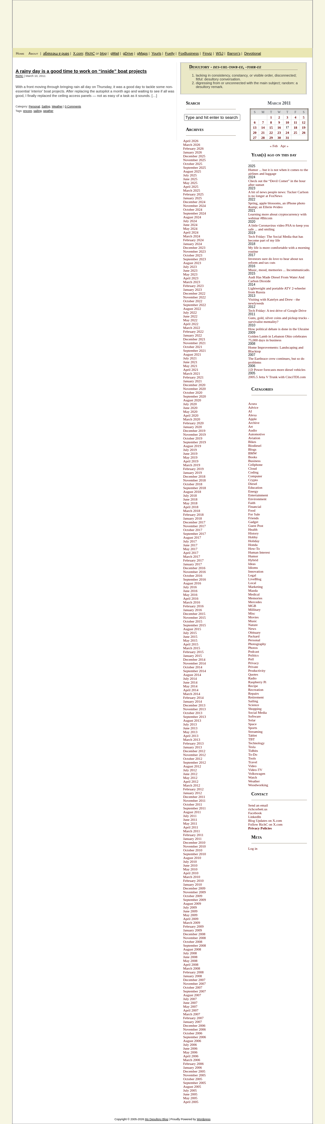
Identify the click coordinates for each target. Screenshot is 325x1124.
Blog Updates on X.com (265, 820)
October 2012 (192, 758)
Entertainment (258, 495)
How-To (254, 548)
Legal (252, 575)
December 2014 (194, 659)
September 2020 (194, 396)
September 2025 (194, 167)
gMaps (142, 53)
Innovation (255, 571)
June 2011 (190, 819)
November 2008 (194, 938)
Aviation (254, 438)
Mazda (253, 590)
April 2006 (190, 1056)
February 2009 (193, 926)
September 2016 (194, 579)
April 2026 (190, 141)
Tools (252, 758)
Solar (251, 720)
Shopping (255, 709)
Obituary (254, 632)
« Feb (274, 146)
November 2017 (194, 526)
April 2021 (190, 369)
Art (250, 426)
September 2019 (194, 442)
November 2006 (194, 1029)
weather (48, 110)
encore (27, 110)
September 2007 (194, 991)
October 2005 (192, 1079)
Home (20, 53)
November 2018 (194, 480)
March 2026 (191, 144)
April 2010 (190, 873)
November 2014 (194, 663)
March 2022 (191, 328)
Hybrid (253, 560)
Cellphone (255, 465)
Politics (253, 655)
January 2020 (192, 427)
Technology (256, 743)
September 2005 (194, 1083)
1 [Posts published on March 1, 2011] (271, 117)
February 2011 (193, 835)
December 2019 (194, 431)
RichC (90, 53)
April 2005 (190, 1102)
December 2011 (194, 797)
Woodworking (258, 785)
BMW (252, 453)
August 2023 (192, 263)
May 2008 (190, 961)
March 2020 (191, 419)
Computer (255, 476)
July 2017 (190, 541)
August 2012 (192, 766)
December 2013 (194, 705)
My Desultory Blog (251, 21)
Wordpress (203, 1119)
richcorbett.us (257, 809)
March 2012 (191, 785)
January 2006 (192, 1067)
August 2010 (192, 858)
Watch (252, 777)
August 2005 (192, 1086)
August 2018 (192, 492)
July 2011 (190, 816)
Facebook (255, 813)
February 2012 (193, 789)
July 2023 (190, 267)
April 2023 (190, 278)
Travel (252, 762)
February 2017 (193, 560)
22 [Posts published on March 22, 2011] (271, 132)
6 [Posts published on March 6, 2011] (255, 122)
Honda (252, 545)
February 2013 (193, 743)
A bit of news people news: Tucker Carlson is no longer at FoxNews (278, 194)
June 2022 (190, 316)
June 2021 (190, 362)
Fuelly (170, 53)
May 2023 (190, 274)
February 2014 (193, 697)
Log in (252, 848)
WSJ (219, 53)
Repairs (253, 693)
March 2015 (191, 648)
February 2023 (193, 286)
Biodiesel (255, 445)
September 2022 (194, 305)
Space (252, 724)
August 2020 (192, 400)
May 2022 (190, 320)
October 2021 (192, 347)
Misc (251, 613)
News (252, 628)
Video (252, 766)
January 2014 (192, 701)
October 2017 (192, 530)
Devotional (252, 53)
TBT (251, 739)
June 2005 (190, 1094)
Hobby (253, 537)
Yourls (156, 53)
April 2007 (190, 1010)
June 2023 (190, 270)
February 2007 (193, 1018)
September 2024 (194, 213)
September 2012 (194, 762)
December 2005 (194, 1071)
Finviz (207, 53)
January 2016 (192, 610)
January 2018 (192, 518)
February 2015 (193, 652)
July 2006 (190, 1044)
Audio (252, 430)
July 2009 (190, 907)
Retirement (256, 697)
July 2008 (190, 953)
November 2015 (194, 617)
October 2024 (192, 209)
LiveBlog (255, 579)
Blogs (252, 449)
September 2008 (194, 945)
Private (253, 667)
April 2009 (190, 919)
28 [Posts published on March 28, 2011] (263, 138)
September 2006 (194, 1037)
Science (253, 705)
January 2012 (192, 793)
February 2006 (193, 1064)
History (253, 533)
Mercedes (255, 602)
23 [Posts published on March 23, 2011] (279, 132)
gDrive (128, 53)
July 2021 (190, 358)
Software (254, 716)
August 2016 (192, 583)
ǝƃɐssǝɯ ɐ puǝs (56, 53)
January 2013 (192, 747)
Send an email (258, 805)
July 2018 (190, 495)
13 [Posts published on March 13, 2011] (254, 127)
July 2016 (190, 587)
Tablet (252, 735)
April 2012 (190, 781)
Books (252, 457)
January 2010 (192, 884)
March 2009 (191, 922)
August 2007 (192, 995)
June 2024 (190, 225)
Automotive (256, 434)
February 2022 (193, 331)
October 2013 (192, 713)
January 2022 (192, 335)
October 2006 (192, 1033)
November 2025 (194, 160)
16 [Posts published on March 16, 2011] (279, 127)
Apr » (284, 146)
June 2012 (190, 774)
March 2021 (191, 373)
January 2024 (192, 244)
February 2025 (193, 194)
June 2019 (190, 453)
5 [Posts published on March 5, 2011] (304, 117)
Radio (252, 678)
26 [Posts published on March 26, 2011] (303, 132)
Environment (257, 499)
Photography (257, 644)
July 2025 (190, 175)
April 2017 (190, 553)
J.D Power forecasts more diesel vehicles (276, 369)
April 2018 (190, 507)
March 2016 (191, 602)
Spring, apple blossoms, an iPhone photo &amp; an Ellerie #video (276, 205)
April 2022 (190, 324)
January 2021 (192, 381)
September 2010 (194, 854)
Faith (251, 503)
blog (103, 53)
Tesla (251, 747)
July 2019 (190, 450)
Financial (254, 506)
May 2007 (190, 1006)
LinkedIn (254, 817)
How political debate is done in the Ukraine (278, 329)
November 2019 (194, 434)
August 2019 (192, 446)
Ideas (251, 564)
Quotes (253, 674)
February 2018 (193, 514)
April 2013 (190, 736)
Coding (253, 472)
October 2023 (192, 255)
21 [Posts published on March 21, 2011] (263, 132)
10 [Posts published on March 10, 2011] (287, 122)
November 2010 (194, 846)
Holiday (253, 541)
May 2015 (190, 640)
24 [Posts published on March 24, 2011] (287, 132)
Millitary (254, 609)
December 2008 (194, 934)
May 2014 (190, 686)
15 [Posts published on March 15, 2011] (271, 127)
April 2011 (190, 827)
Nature (253, 625)
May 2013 (190, 732)
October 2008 (192, 941)
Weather (57, 106)
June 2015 (190, 636)
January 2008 (192, 976)
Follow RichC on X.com (265, 824)
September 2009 (194, 900)
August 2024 (192, 217)
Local (252, 583)
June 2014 (190, 682)
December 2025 (194, 156)
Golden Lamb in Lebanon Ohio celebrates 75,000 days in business (277, 338)
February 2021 (193, 377)
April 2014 (190, 690)
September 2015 (194, 625)
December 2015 (194, 614)
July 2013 (190, 724)
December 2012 (194, 751)
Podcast (253, 651)
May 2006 (190, 1052)
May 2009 (190, 915)
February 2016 (193, 606)
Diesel (252, 484)
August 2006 (192, 1041)
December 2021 (194, 339)
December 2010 (194, 842)
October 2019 (192, 438)
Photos (253, 648)
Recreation (255, 689)
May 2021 (190, 366)
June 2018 (190, 499)
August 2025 (192, 171)
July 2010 (190, 861)
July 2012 (190, 770)
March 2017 (191, 556)
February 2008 (193, 972)
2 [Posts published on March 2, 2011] (279, 117)
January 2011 (192, 839)
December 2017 (194, 522)
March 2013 (191, 739)
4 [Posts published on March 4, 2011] (295, 117)
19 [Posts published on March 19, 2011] (303, 127)
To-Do (252, 754)
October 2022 (192, 301)
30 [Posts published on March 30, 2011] (279, 138)
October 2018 (192, 484)
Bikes (252, 442)
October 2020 (192, 392)
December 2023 (194, 247)
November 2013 (194, 709)
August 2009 (192, 903)
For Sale (254, 514)
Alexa (252, 415)
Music (252, 621)
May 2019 (190, 457)
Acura (252, 403)
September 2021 (194, 350)
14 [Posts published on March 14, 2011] (263, 127)
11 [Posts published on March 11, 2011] (295, 122)
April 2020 (190, 415)
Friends (253, 518)
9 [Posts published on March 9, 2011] (279, 122)
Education (255, 487)
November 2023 (194, 251)
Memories (255, 598)
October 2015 (192, 621)
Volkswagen (256, 773)
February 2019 (193, 469)
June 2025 (190, 179)
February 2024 (193, 240)
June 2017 (190, 545)
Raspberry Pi (257, 682)
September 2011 (194, 808)
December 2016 (194, 568)
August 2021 (192, 354)
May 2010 (190, 869)
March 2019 (191, 465)
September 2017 (194, 533)
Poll (251, 659)
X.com (78, 53)
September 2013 (194, 717)
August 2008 (192, 949)
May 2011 (190, 823)
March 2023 (191, 282)
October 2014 (192, 667)
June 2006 (190, 1048)
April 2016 (190, 598)
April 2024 (190, 232)
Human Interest (259, 552)
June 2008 (190, 957)
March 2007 (191, 1014)
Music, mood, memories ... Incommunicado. (279, 270)
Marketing (255, 587)
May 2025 (190, 183)
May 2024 (190, 228)
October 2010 (192, 850)
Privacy (253, 663)
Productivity (256, 670)
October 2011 (192, 804)
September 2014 (194, 671)
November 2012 (194, 755)
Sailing (46, 106)
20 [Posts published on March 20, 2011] (254, 132)
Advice (253, 407)
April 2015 (190, 644)
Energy (253, 491)
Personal (34, 106)
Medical (254, 594)
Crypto (253, 480)
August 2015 (192, 629)
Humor (253, 556)
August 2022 (192, 308)
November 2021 (194, 343)
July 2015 (190, 633)
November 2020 (194, 389)
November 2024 (194, 206)
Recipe (253, 686)
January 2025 (192, 198)
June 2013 (190, 728)
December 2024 (194, 202)
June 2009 (190, 911)
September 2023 (194, 259)
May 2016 (190, 594)
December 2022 (194, 293)
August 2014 (192, 675)
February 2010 (193, 880)
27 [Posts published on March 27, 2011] (254, 138)
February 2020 (193, 423)
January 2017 (192, 564)
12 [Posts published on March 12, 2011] (303, 122)
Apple (252, 419)
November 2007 (194, 983)
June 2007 (190, 1003)
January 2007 (192, 1022)
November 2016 (194, 572)
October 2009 (192, 896)
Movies (253, 617)
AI (250, 411)
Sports (252, 728)
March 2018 (191, 511)
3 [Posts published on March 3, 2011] (287, 117)
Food (251, 510)
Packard (253, 636)
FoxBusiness (188, 53)
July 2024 (190, 221)
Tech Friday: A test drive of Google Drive (277, 310)
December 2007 (194, 980)
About (33, 53)
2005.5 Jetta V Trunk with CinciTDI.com (277, 377)
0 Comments (73, 106)
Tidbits (253, 751)
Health (252, 529)
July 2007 (190, 999)
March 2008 (191, 968)
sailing (38, 110)
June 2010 (190, 865)
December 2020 (194, 385)
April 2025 (190, 186)
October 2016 (192, 575)
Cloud (252, 468)
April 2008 (190, 964)
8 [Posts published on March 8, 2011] (271, 122)
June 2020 (190, 408)
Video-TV (255, 770)
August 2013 (192, 720)
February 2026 (193, 148)
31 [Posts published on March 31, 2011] (287, 138)
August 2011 (192, 812)
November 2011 (194, 800)
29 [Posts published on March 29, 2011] (271, 138)
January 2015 (192, 655)
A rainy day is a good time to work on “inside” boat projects (81, 71)
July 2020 (190, 404)
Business (254, 461)
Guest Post (255, 526)
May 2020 (190, 411)
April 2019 (190, 461)
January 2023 (192, 289)
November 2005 (194, 1075)
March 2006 (191, 1060)
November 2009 (194, 892)
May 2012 (190, 778)
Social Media (257, 712)
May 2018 (190, 503)
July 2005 (190, 1090)
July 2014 (190, 678)
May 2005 (190, 1098)
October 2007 (192, 987)
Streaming (255, 731)
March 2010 (191, 877)
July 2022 (190, 312)
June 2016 (190, 591)
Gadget (253, 522)
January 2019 (192, 472)
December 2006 (194, 1025)
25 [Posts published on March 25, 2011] (295, 132)
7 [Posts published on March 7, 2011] (263, 122)
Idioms (253, 567)
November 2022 (194, 297)
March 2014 (191, 694)
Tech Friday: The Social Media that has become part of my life (275, 238)
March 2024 (191, 236)
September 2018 (194, 488)
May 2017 (190, 549)
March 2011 (191, 831)
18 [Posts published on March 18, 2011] (295, 127)
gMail (114, 53)
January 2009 (192, 930)
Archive (253, 423)
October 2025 (192, 164)
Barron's (233, 53)
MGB (252, 606)
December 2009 (194, 888)
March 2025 (191, 190)
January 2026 (192, 152)
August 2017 (192, 537)
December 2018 (194, 476)
